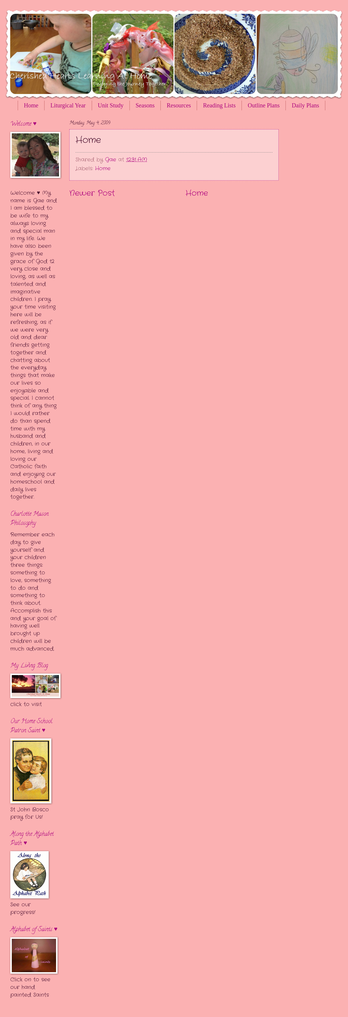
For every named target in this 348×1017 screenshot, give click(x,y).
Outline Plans (264, 105)
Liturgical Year (68, 105)
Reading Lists (219, 105)
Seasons (145, 105)
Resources (179, 105)
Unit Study (111, 105)
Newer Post (92, 193)
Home (31, 105)
